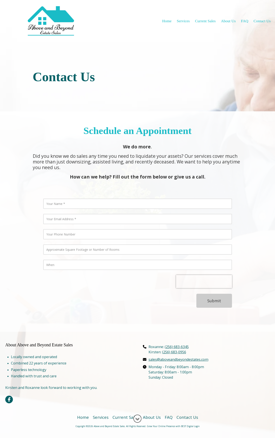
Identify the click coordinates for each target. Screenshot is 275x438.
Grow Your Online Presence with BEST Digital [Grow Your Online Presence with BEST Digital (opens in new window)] (170, 426)
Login (197, 426)
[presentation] (204, 281)
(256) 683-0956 (174, 352)
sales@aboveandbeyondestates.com (178, 359)
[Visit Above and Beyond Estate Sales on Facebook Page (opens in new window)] (9, 399)
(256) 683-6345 (177, 346)
